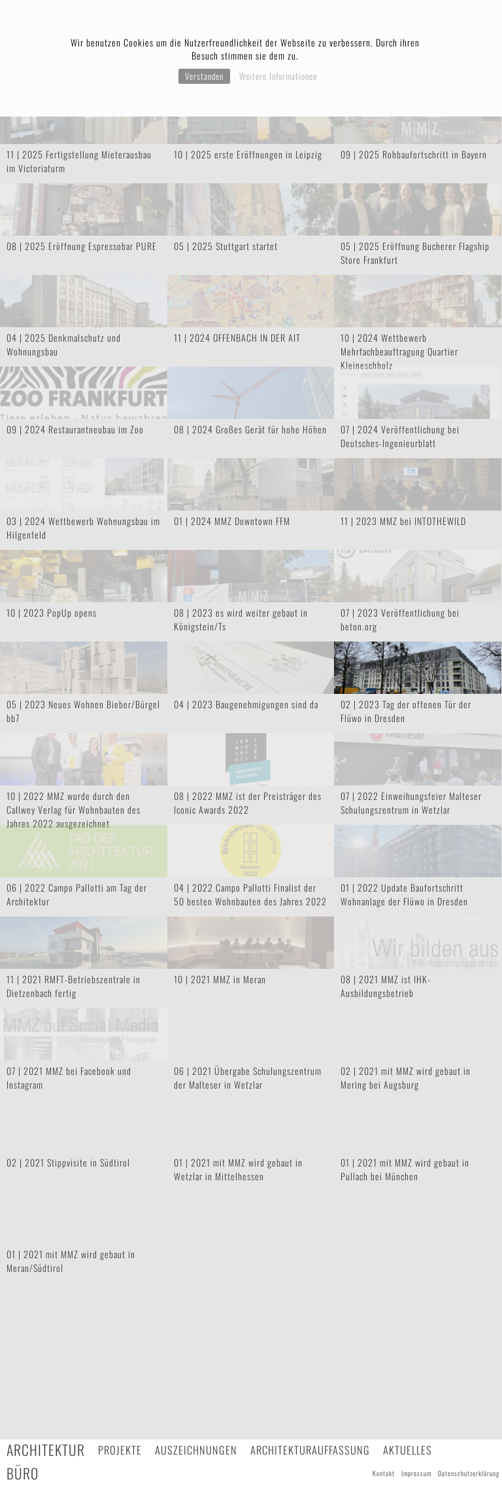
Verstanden (204, 75)
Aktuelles (407, 1449)
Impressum (416, 1473)
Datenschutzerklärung (468, 1473)
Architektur (46, 1450)
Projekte (120, 1449)
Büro (23, 1473)
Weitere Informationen (278, 75)
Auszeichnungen (196, 1449)
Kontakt (384, 1473)
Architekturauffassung (310, 1449)
